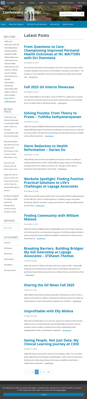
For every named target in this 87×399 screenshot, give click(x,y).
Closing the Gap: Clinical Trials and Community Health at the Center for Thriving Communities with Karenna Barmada (11, 126)
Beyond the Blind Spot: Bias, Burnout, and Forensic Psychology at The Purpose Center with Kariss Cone (11, 149)
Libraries (32, 3)
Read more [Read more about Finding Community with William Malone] (41, 238)
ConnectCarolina (67, 3)
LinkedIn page (10, 101)
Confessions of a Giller (22, 12)
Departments (52, 3)
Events (22, 3)
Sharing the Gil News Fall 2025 (49, 285)
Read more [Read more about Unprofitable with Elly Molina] (67, 330)
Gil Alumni (8, 248)
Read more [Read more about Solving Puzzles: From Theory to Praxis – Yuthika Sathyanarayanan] (49, 136)
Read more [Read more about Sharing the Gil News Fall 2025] (77, 301)
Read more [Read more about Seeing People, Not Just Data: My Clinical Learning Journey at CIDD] (49, 363)
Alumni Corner (68, 24)
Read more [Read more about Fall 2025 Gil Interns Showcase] (62, 103)
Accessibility (11, 3)
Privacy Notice (61, 390)
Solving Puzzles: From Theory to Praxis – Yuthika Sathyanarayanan (52, 115)
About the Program (16, 24)
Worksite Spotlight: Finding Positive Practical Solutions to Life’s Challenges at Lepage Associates (53, 183)
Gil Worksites (9, 259)
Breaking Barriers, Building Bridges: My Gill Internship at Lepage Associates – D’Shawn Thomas (54, 252)
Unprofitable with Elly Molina (48, 311)
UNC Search (82, 3)
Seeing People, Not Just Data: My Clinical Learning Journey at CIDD (51, 342)
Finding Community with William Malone (51, 217)
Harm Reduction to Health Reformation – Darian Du (46, 148)
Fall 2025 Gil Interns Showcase (49, 87)
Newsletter (8, 265)
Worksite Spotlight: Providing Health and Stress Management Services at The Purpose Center (11, 204)
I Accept (43, 394)
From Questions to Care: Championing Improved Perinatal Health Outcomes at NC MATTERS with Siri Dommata (52, 52)
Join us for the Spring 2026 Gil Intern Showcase (10, 166)
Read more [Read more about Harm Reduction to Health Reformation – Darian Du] (62, 169)
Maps (41, 3)
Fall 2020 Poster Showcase (37, 24)
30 (48, 372)
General (7, 243)
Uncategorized (10, 270)
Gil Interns (8, 254)
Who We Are (54, 24)
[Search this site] (69, 14)
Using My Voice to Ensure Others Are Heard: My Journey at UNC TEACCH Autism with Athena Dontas (11, 182)
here (6, 98)
